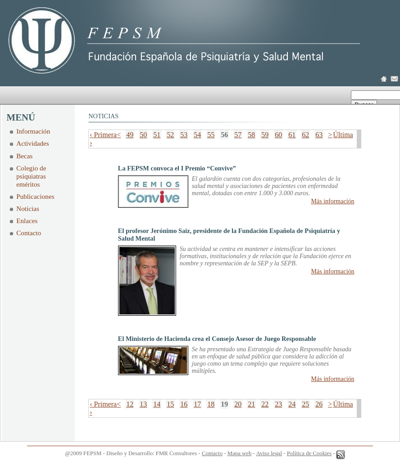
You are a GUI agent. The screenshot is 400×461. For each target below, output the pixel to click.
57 (237, 135)
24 (291, 404)
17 (197, 404)
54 (197, 135)
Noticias (27, 208)
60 (278, 135)
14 (156, 404)
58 (251, 135)
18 (210, 404)
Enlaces (26, 220)
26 (319, 404)
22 (264, 404)
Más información (333, 201)
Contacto (28, 233)
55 (210, 135)
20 (237, 404)
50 (143, 135)
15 (170, 404)
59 (264, 135)
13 (143, 404)
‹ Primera (103, 135)
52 (170, 135)
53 (183, 135)
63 (319, 135)
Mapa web (239, 453)
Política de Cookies (309, 453)
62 (305, 135)
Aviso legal (269, 453)
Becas (24, 156)
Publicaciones (35, 196)
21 (251, 404)
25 (305, 404)
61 (291, 135)
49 (129, 135)
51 (156, 135)
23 (278, 404)
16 (183, 404)
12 (129, 404)
